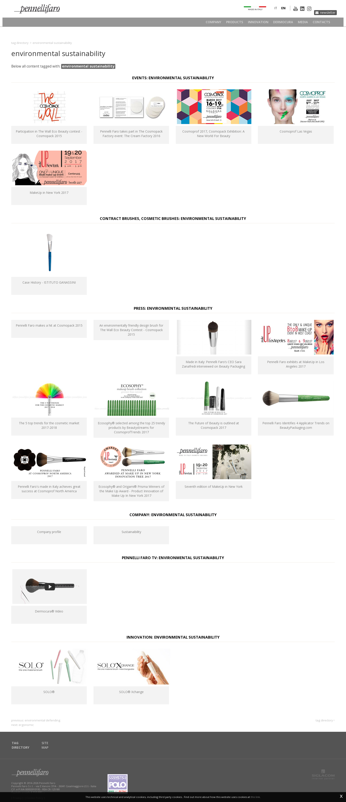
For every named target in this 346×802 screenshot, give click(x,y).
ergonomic (26, 725)
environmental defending (42, 720)
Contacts (323, 23)
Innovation (257, 23)
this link (255, 797)
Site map (50, 743)
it (268, 12)
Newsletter (325, 12)
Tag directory (20, 43)
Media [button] (304, 23)
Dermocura (283, 23)
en (276, 12)
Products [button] (232, 23)
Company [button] (210, 23)
